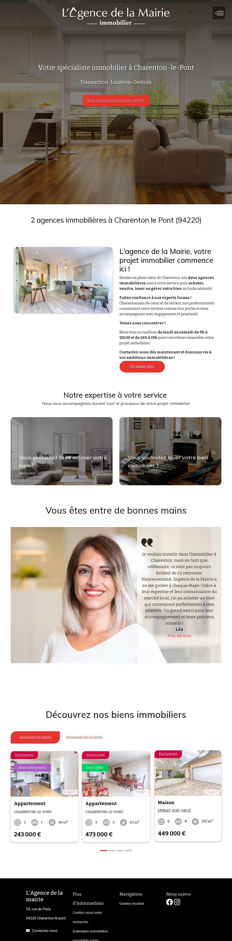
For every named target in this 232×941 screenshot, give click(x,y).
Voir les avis (179, 635)
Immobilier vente (85, 939)
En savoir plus (142, 366)
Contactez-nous (44, 929)
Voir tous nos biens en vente (116, 100)
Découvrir (25, 475)
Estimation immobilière (90, 929)
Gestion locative (131, 902)
